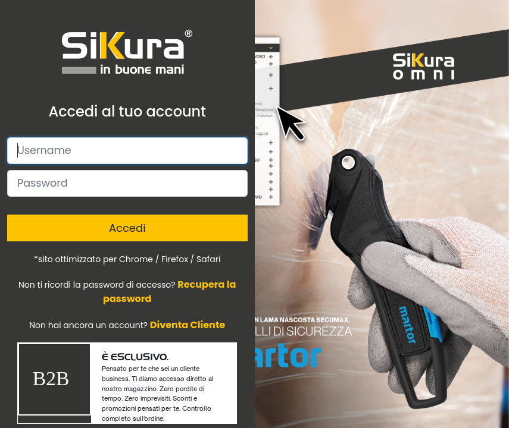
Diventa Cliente (187, 325)
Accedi (127, 228)
